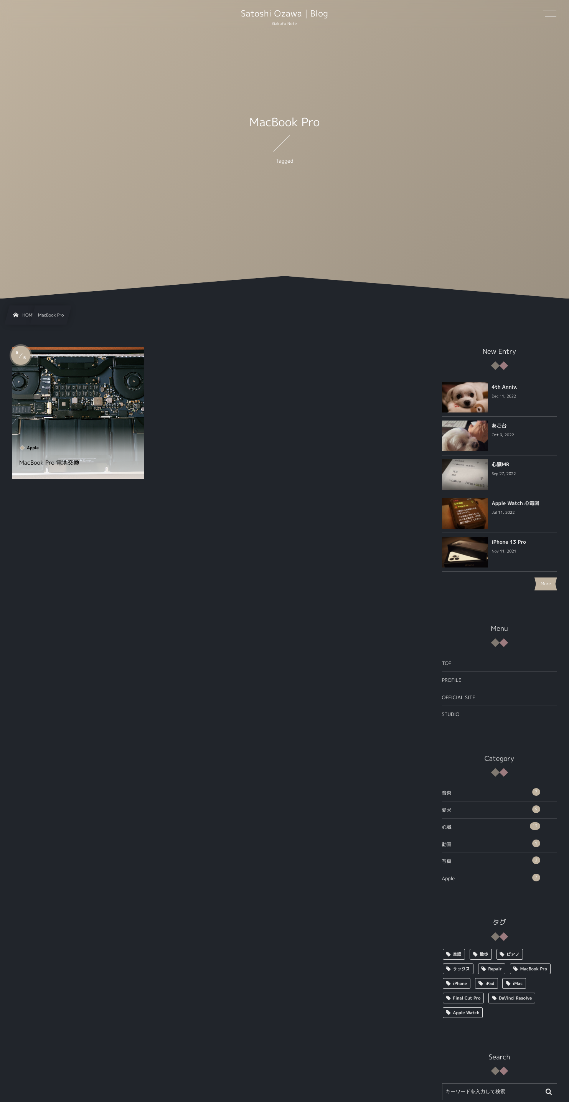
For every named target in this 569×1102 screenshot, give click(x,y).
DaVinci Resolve (515, 998)
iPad (489, 983)
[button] (548, 10)
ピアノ (513, 954)
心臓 (491, 826)
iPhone (460, 983)
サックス (461, 969)
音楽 (491, 792)
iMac (518, 983)
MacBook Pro (533, 969)
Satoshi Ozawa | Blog (284, 14)
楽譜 (457, 954)
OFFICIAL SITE (458, 697)
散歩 (484, 954)
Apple (491, 878)
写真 (491, 860)
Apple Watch (466, 1013)
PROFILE (452, 680)
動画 (491, 844)
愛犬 (491, 809)
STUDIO (451, 714)
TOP (447, 663)
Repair (495, 969)
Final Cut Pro (467, 998)
